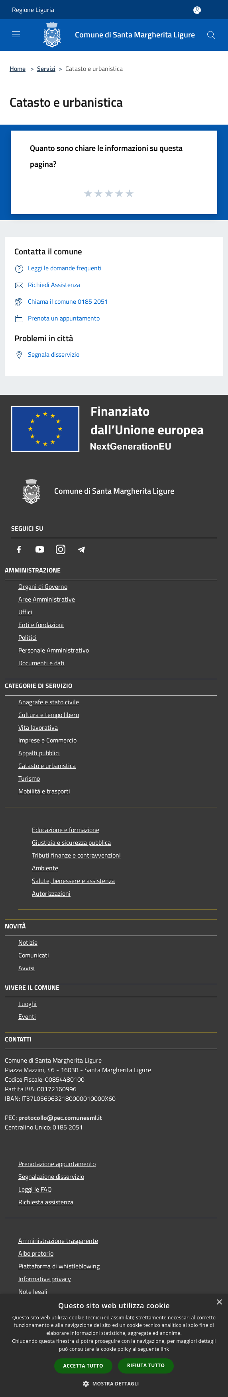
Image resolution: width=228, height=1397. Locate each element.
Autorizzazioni (51, 893)
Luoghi (27, 1003)
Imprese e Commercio (47, 740)
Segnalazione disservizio (51, 1176)
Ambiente (45, 868)
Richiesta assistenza (45, 1202)
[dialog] (114, 1345)
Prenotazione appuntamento (57, 1163)
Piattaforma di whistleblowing (59, 1266)
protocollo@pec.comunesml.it (60, 1117)
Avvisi (26, 968)
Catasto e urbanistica (47, 765)
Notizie (27, 942)
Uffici (25, 612)
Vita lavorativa (38, 727)
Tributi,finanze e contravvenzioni (76, 855)
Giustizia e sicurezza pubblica (71, 842)
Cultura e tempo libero (48, 714)
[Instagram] (61, 549)
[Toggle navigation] (16, 34)
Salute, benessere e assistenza (73, 880)
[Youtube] (40, 549)
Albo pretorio (35, 1253)
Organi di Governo (42, 586)
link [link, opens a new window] (165, 1349)
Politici (27, 637)
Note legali (32, 1291)
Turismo (29, 778)
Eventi (27, 1016)
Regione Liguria (33, 9)
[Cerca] (211, 35)
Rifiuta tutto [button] (146, 1365)
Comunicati (33, 955)
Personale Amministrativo (53, 650)
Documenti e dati (41, 663)
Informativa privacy (44, 1279)
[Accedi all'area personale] (197, 10)
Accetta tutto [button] (83, 1365)
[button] (114, 1383)
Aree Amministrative (46, 599)
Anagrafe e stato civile (48, 702)
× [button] (219, 1302)
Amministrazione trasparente (58, 1240)
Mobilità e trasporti (44, 791)
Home (18, 68)
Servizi (46, 68)
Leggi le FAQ (35, 1189)
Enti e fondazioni (41, 624)
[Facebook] (19, 549)
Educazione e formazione (65, 829)
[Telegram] (81, 549)
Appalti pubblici (39, 753)
